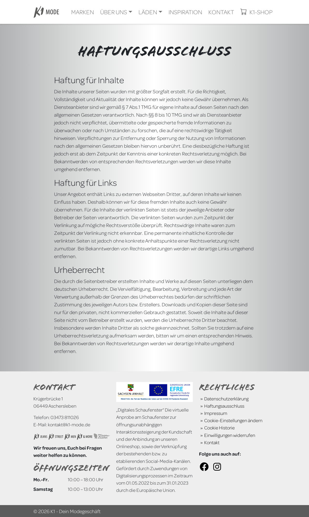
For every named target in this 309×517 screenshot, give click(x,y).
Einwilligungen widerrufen (229, 435)
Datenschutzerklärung (226, 398)
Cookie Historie (219, 427)
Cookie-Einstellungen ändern (233, 420)
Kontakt (211, 442)
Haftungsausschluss (224, 406)
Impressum (215, 413)
